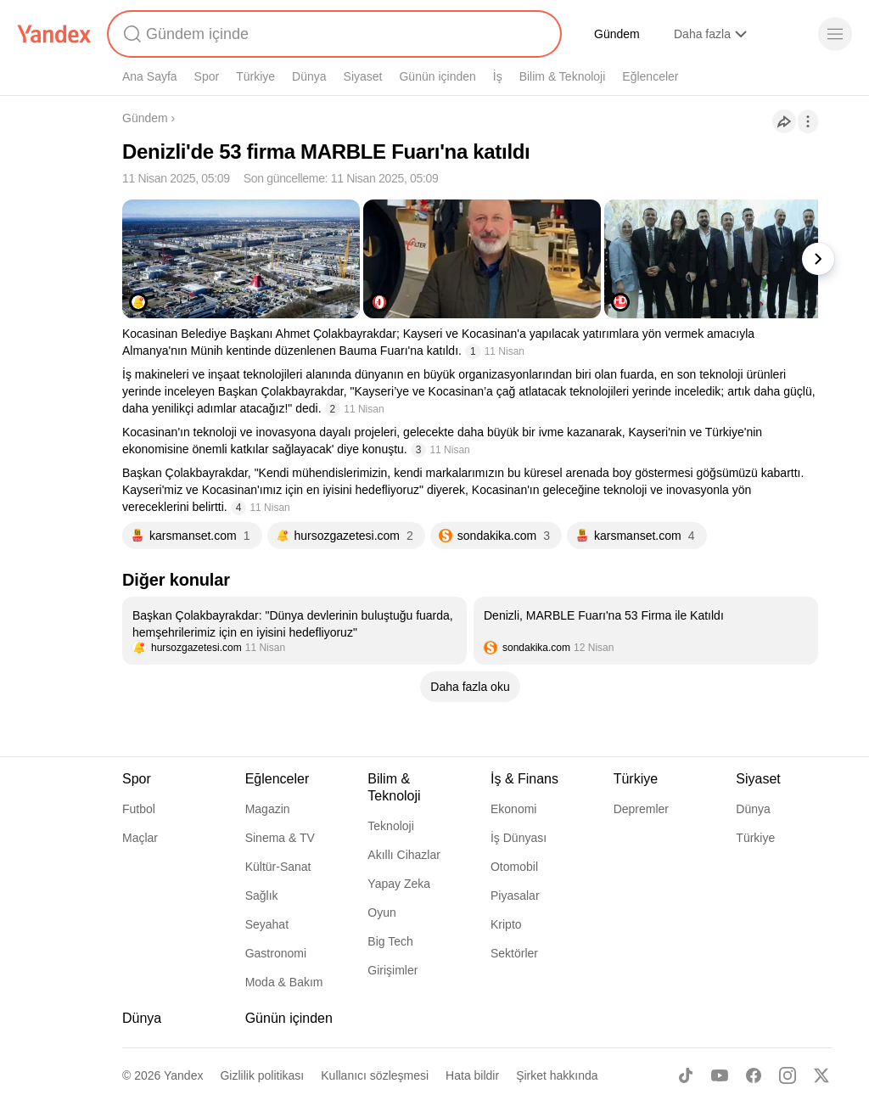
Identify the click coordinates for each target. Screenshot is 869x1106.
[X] (821, 1075)
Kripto (506, 924)
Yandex (183, 1075)
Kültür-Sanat (278, 866)
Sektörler (514, 953)
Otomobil (514, 866)
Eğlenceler (650, 76)
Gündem (617, 34)
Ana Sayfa (149, 76)
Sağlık (261, 895)
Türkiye (255, 76)
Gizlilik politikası (262, 1075)
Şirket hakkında (557, 1075)
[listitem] (294, 631)
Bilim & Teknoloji (562, 76)
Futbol (138, 809)
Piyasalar (515, 895)
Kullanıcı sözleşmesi (375, 1075)
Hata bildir (472, 1075)
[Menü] (835, 34)
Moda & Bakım (284, 982)
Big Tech (389, 941)
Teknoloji (390, 826)
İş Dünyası (519, 838)
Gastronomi (275, 953)
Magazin (267, 809)
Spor (207, 76)
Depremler (641, 809)
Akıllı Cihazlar (403, 855)
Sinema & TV (280, 838)
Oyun (381, 912)
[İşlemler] (808, 121)
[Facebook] (753, 1075)
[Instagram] (787, 1075)
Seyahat (267, 924)
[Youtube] (719, 1075)
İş (497, 76)
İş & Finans (524, 779)
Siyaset (363, 76)
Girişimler (392, 970)
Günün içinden (437, 76)
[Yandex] (54, 34)
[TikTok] (685, 1075)
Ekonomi (513, 809)
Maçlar (140, 838)
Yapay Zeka (398, 883)
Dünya (309, 76)
